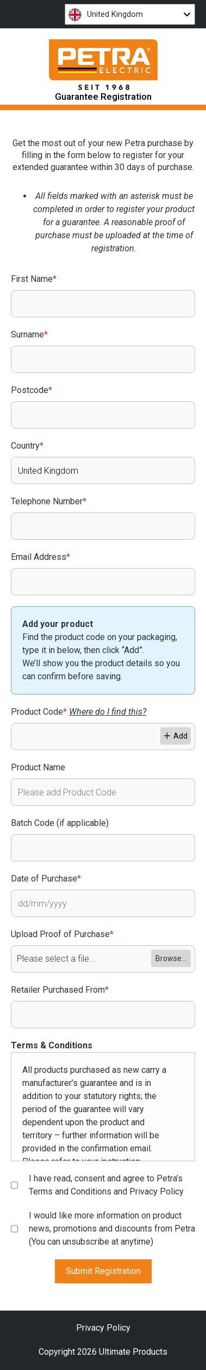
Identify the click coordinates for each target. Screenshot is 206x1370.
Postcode (31, 390)
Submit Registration (103, 1271)
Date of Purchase (46, 878)
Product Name (38, 767)
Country (27, 445)
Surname (29, 334)
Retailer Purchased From (60, 990)
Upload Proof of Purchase (62, 934)
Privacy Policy (103, 1328)
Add (176, 736)
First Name (34, 279)
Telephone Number (48, 501)
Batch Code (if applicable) (60, 823)
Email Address (40, 557)
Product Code (78, 712)
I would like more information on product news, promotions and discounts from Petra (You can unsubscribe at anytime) (112, 1228)
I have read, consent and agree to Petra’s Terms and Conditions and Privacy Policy (106, 1185)
